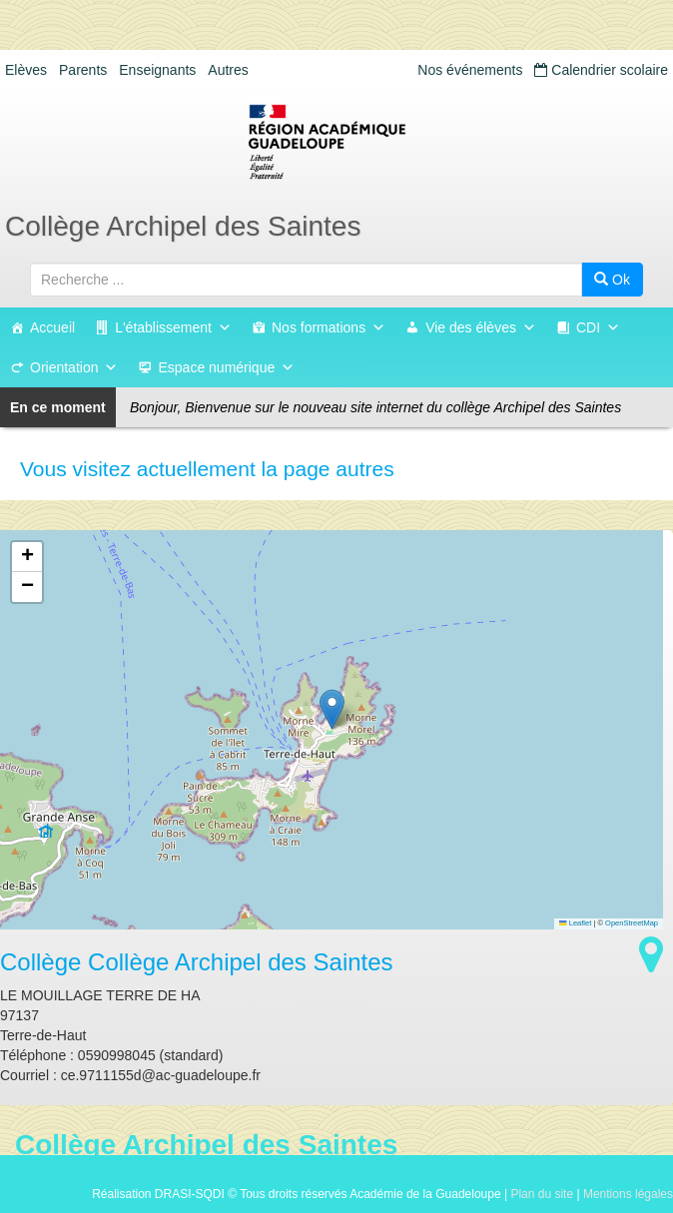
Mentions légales (628, 1194)
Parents (83, 70)
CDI (598, 327)
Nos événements (469, 70)
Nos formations (328, 327)
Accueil (52, 327)
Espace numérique (226, 367)
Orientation (74, 367)
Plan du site (541, 1194)
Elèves (26, 70)
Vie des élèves (480, 327)
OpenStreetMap (631, 922)
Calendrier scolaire (601, 70)
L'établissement (173, 327)
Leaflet (575, 922)
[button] (332, 709)
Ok (612, 280)
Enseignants (157, 70)
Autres (228, 70)
